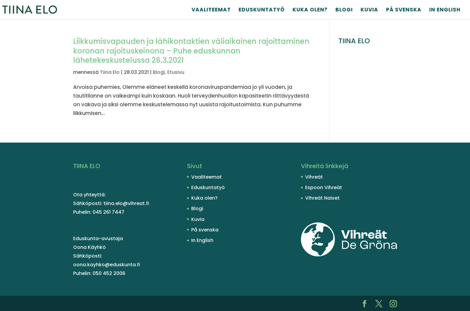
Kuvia (369, 10)
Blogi (344, 10)
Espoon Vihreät (323, 187)
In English (444, 10)
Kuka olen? (310, 10)
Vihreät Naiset (322, 198)
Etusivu (175, 72)
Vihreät (314, 177)
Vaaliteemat (211, 10)
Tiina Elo (110, 72)
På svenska (403, 10)
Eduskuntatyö (262, 10)
